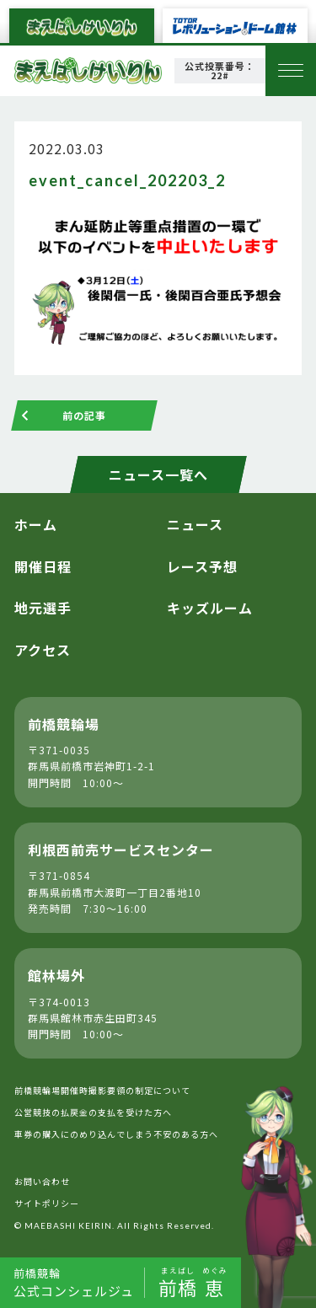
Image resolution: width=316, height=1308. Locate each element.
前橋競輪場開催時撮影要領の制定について (102, 1090)
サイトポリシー (46, 1203)
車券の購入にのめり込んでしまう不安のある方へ (116, 1134)
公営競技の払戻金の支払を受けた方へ (93, 1112)
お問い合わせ (42, 1181)
